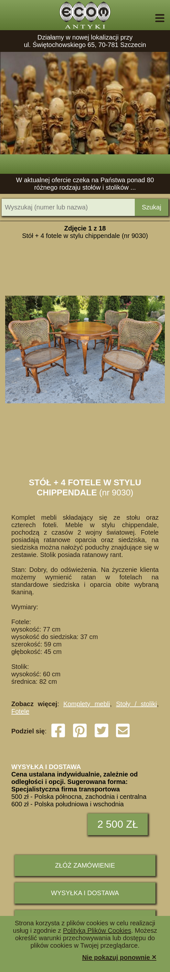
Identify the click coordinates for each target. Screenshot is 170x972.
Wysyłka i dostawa (85, 892)
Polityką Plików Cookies (97, 930)
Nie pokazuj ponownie (119, 957)
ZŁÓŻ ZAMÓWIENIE (85, 865)
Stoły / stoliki (136, 703)
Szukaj (151, 207)
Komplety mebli (86, 703)
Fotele (20, 711)
